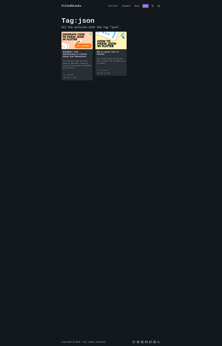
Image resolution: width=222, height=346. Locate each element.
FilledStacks (71, 6)
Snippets (126, 6)
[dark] (159, 6)
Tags (145, 6)
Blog (137, 6)
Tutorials (113, 6)
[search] (153, 6)
